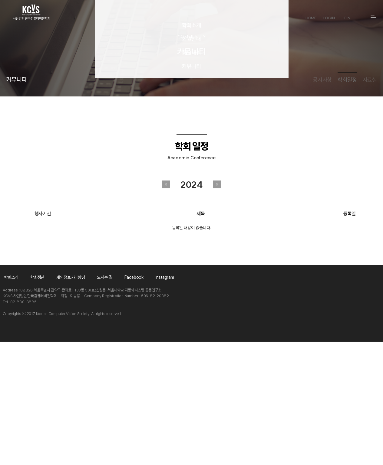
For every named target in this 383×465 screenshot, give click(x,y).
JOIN (346, 15)
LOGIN (328, 15)
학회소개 (9, 400)
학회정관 (48, 400)
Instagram (228, 400)
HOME (310, 15)
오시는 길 (143, 400)
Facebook (185, 400)
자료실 (369, 150)
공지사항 (280, 150)
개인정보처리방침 (95, 400)
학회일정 (326, 150)
